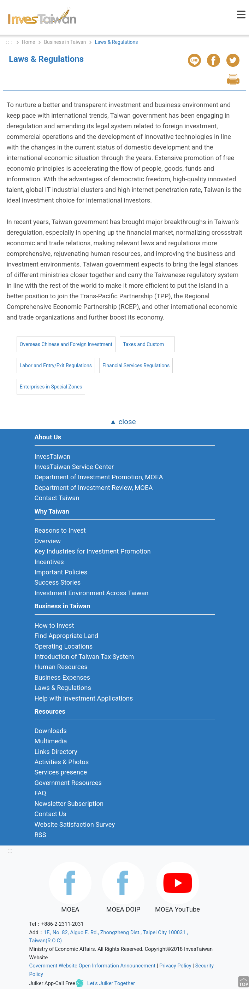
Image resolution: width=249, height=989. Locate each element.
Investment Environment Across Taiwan (92, 593)
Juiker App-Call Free (52, 983)
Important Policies (61, 572)
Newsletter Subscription (69, 803)
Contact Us (50, 814)
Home (28, 42)
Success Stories (58, 582)
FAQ (40, 793)
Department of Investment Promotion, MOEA (99, 477)
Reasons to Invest (60, 530)
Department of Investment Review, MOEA (94, 487)
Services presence (61, 772)
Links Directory (56, 751)
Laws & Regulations (63, 687)
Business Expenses (62, 677)
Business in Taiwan (65, 42)
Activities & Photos (62, 762)
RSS (40, 834)
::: (10, 850)
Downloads (51, 731)
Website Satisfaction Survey (75, 824)
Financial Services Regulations (136, 365)
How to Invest (54, 625)
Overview (48, 541)
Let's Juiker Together (111, 983)
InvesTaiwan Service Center (74, 466)
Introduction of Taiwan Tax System (84, 656)
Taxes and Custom (143, 344)
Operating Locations (64, 646)
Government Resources (68, 782)
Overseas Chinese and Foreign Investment (66, 344)
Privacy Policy (175, 965)
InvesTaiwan (53, 456)
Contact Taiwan (57, 498)
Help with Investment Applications (84, 698)
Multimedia (51, 741)
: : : (9, 42)
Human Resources (61, 667)
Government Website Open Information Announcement (92, 965)
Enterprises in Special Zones (51, 387)
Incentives (49, 562)
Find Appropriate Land (67, 635)
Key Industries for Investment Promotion (93, 551)
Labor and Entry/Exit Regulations (56, 365)
